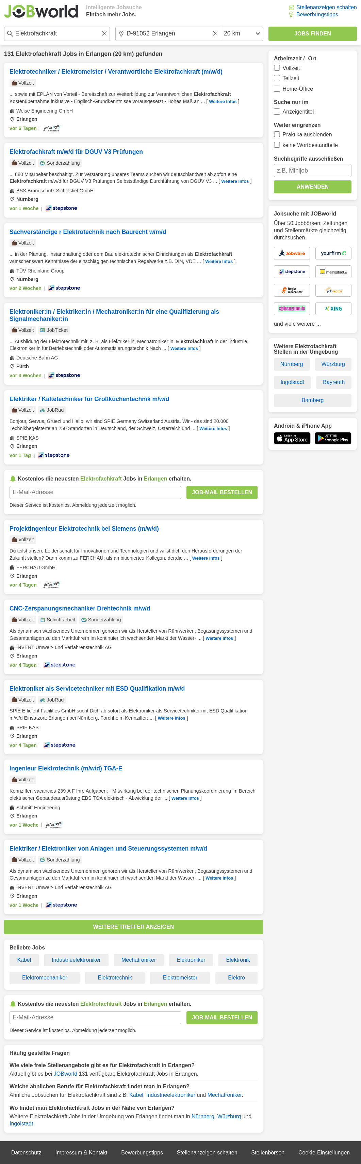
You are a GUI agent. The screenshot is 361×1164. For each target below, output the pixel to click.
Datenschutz (26, 1152)
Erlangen (98, 53)
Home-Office (298, 89)
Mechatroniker (138, 960)
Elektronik (238, 960)
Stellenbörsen (267, 1152)
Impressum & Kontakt (81, 1152)
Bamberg (313, 400)
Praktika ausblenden (307, 134)
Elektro (236, 978)
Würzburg (229, 1116)
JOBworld (65, 1074)
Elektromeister (180, 978)
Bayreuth (334, 382)
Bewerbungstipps (317, 14)
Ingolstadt (21, 1123)
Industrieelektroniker (76, 960)
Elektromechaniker (44, 978)
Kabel (24, 960)
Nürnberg (203, 1116)
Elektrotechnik (115, 978)
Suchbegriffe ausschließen (308, 159)
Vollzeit (291, 68)
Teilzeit (291, 78)
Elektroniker (191, 960)
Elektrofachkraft (38, 53)
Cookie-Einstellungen (324, 1152)
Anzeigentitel (298, 112)
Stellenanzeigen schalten (326, 7)
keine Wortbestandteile (310, 145)
